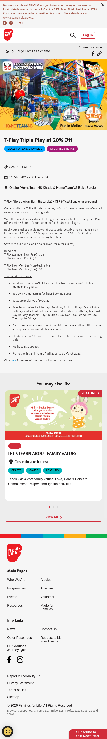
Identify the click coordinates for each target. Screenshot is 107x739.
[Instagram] (20, 659)
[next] (12, 23)
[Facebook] (10, 659)
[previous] (5, 23)
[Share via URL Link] (99, 53)
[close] (102, 4)
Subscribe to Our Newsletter (87, 734)
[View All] (53, 517)
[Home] (7, 51)
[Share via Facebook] (93, 53)
